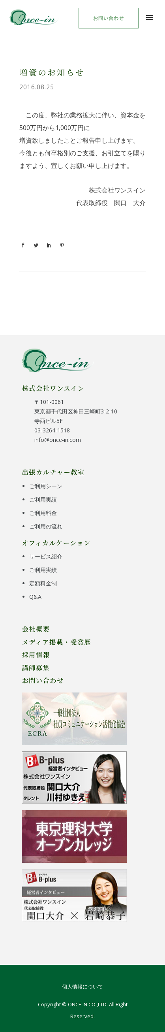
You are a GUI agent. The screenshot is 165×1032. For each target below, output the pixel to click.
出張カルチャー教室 (53, 472)
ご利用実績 (43, 499)
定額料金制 (43, 583)
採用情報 (36, 654)
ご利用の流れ (45, 526)
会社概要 (36, 629)
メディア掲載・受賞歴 (56, 642)
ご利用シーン (45, 486)
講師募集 (36, 667)
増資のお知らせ (52, 72)
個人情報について (82, 986)
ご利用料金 (43, 513)
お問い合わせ (108, 18)
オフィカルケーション (56, 542)
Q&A (35, 596)
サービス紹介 (45, 556)
